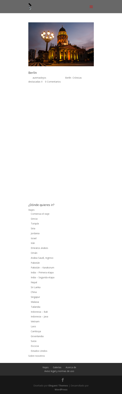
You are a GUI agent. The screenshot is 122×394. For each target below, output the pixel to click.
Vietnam (35, 321)
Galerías (57, 367)
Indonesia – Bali (39, 311)
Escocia (35, 345)
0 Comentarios (53, 81)
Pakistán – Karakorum (42, 267)
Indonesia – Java (39, 316)
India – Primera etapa (42, 272)
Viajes (31, 209)
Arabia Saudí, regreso (42, 257)
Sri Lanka (35, 287)
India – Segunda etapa (42, 277)
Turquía (35, 223)
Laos (33, 326)
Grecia (34, 218)
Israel (34, 238)
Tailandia (35, 306)
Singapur (35, 296)
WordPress (61, 389)
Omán (34, 252)
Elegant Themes (58, 385)
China (34, 292)
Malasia (35, 301)
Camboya (36, 331)
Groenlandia (37, 336)
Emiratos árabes (39, 248)
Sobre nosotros (36, 355)
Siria (33, 228)
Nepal (34, 282)
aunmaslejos (39, 77)
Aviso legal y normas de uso (59, 371)
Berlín (32, 73)
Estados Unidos (39, 350)
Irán (33, 243)
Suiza (33, 341)
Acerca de (71, 367)
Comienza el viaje (40, 213)
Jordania (35, 233)
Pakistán (35, 262)
